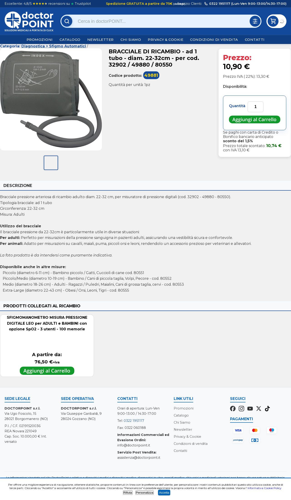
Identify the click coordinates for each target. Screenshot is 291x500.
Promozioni (40, 39)
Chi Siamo (130, 39)
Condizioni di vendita (214, 39)
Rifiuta (127, 492)
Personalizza (144, 492)
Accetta (164, 492)
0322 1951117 (134, 421)
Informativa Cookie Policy (264, 488)
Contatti (255, 39)
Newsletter (100, 39)
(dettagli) (179, 3)
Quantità (237, 106)
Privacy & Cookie (165, 39)
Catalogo (70, 39)
